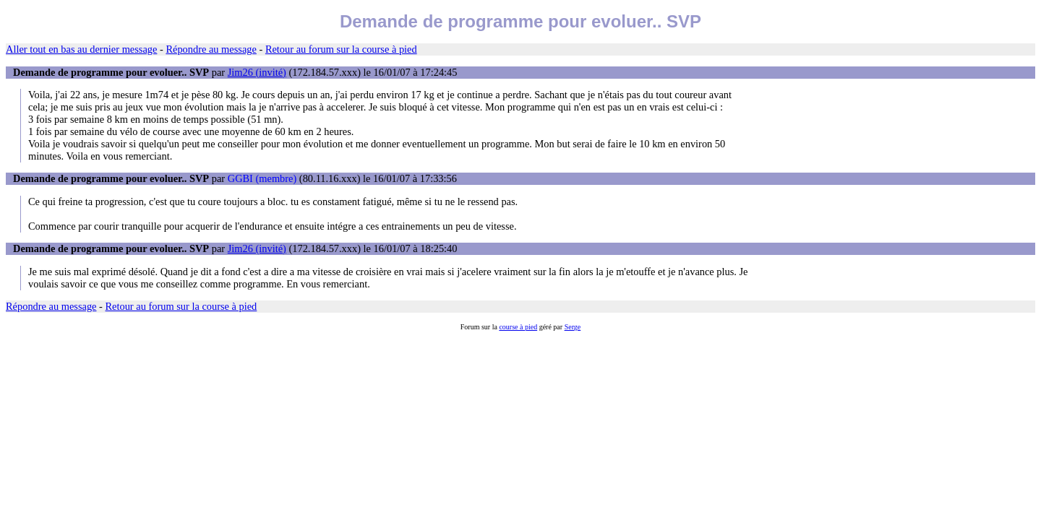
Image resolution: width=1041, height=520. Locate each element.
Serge (573, 327)
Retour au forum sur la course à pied (341, 49)
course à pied (518, 327)
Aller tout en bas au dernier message (81, 49)
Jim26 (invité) (257, 72)
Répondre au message (211, 49)
